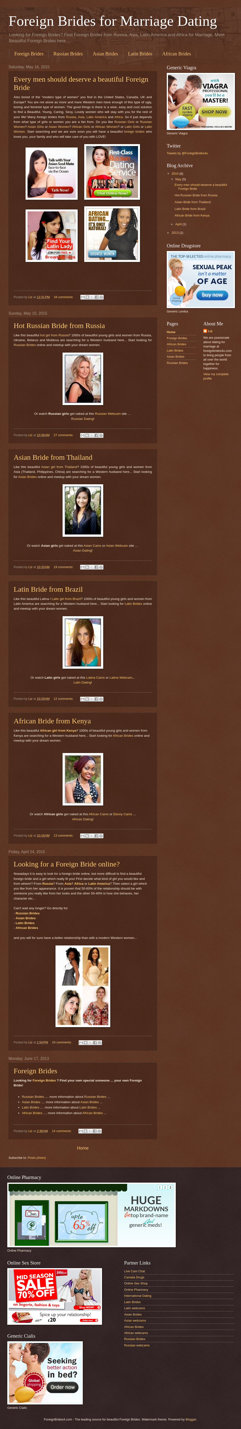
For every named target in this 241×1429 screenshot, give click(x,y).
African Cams (99, 814)
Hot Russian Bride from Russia (59, 325)
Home (83, 1148)
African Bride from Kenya (52, 721)
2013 (175, 232)
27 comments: (64, 435)
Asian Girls (36, 127)
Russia (71, 117)
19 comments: (64, 567)
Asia (81, 117)
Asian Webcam (117, 545)
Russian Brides (68, 53)
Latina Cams (95, 677)
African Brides (123, 735)
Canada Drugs (134, 1277)
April (178, 224)
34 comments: (64, 297)
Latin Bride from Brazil (48, 589)
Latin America (96, 117)
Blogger (190, 1419)
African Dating (82, 819)
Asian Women (59, 127)
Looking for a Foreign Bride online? (67, 864)
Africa (118, 117)
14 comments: (62, 1131)
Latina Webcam (121, 677)
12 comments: (64, 699)
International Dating (137, 1296)
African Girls (81, 127)
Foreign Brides (28, 53)
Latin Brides (140, 53)
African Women (106, 127)
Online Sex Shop (136, 1283)
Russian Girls (124, 122)
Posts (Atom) (37, 1158)
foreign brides (135, 131)
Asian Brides (105, 53)
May (178, 179)
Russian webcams (136, 1345)
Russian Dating (82, 419)
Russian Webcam (108, 414)
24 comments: (62, 1042)
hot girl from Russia (54, 335)
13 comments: (64, 835)
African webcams (136, 1333)
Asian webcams (135, 1320)
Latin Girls (132, 127)
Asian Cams (93, 545)
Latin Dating (82, 682)
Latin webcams (134, 1308)
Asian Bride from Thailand (53, 457)
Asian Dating (82, 550)
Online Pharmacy (136, 1289)
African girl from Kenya (58, 730)
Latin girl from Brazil (66, 599)
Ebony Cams (122, 814)
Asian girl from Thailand (59, 467)
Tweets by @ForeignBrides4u (187, 153)
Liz (210, 331)
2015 (175, 173)
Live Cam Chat (134, 1271)
